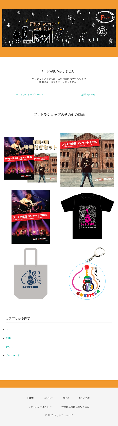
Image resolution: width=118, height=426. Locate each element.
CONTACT (84, 398)
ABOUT (48, 398)
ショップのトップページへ (30, 94)
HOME (31, 398)
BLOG (66, 398)
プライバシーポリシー (40, 407)
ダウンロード (13, 355)
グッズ (9, 347)
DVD (8, 338)
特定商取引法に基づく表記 (76, 407)
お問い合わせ (88, 94)
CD (7, 329)
